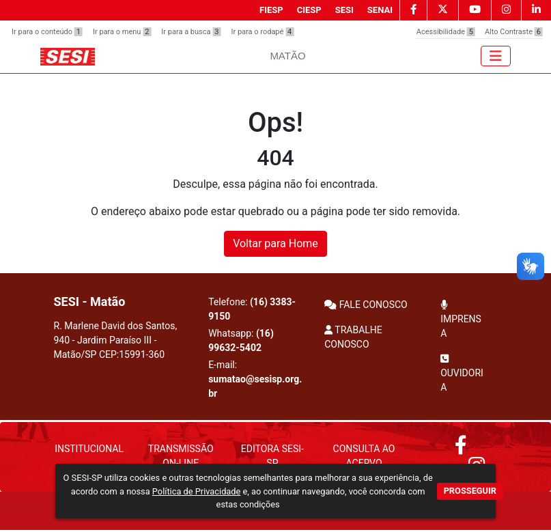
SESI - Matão (90, 301)
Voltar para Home (275, 243)
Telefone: (252, 309)
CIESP (309, 10)
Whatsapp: (241, 340)
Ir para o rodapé (262, 31)
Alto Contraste (514, 31)
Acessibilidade (445, 31)
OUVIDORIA (461, 373)
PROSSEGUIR (470, 491)
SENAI (380, 10)
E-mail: (255, 379)
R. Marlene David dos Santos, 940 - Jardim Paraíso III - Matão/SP (116, 340)
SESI (344, 10)
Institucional (89, 448)
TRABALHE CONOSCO (353, 337)
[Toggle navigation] (496, 56)
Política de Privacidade (196, 491)
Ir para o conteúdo (47, 31)
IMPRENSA (460, 319)
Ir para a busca (191, 31)
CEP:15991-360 (132, 354)
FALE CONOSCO (366, 304)
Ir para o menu (122, 31)
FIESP (271, 10)
